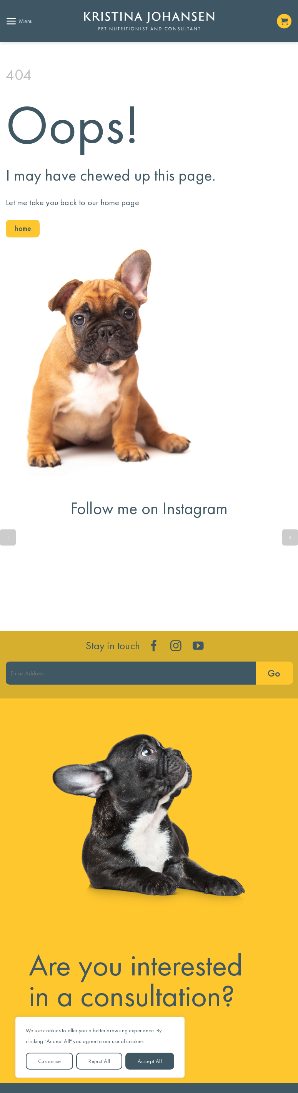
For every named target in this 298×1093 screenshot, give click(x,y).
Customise (49, 1061)
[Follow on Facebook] (154, 646)
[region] (100, 1047)
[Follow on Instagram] (175, 646)
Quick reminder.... (47, 576)
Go (274, 673)
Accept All (150, 1061)
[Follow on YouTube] (198, 646)
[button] (19, 21)
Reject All (99, 1061)
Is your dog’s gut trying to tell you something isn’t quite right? (149, 576)
